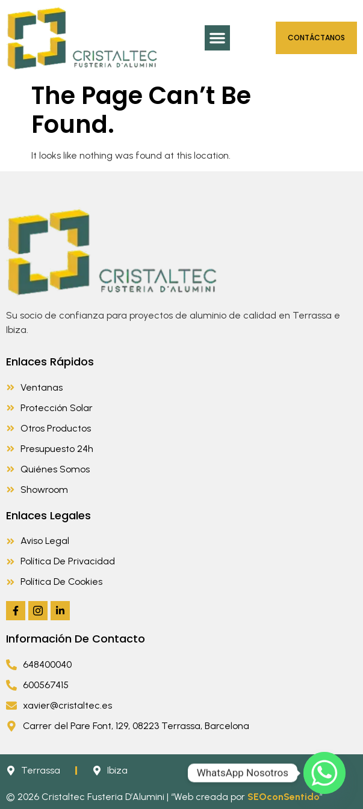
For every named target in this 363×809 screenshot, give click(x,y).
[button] (217, 37)
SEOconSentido (283, 796)
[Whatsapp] (324, 773)
